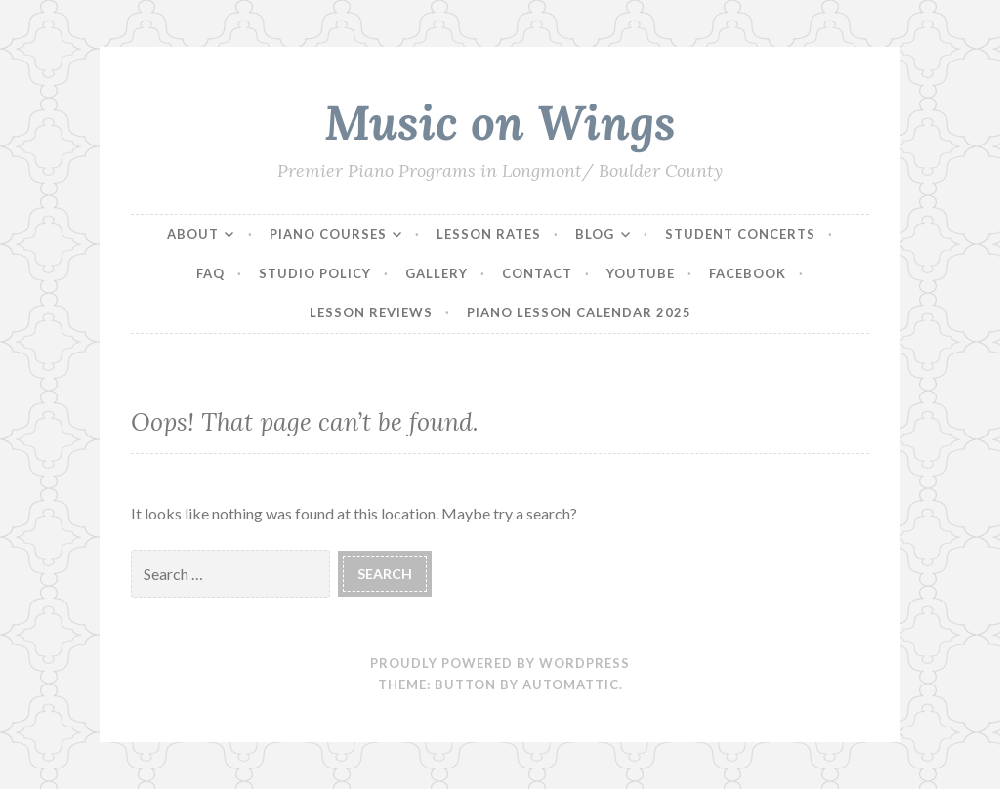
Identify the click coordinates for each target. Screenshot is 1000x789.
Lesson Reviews (371, 312)
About (193, 234)
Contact (537, 273)
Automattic (570, 684)
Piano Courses (328, 234)
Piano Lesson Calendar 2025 (579, 312)
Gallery (436, 273)
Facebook (747, 273)
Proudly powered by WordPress (500, 663)
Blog (594, 234)
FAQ (210, 273)
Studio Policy (315, 273)
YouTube (640, 273)
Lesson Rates (489, 234)
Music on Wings (500, 122)
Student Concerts (740, 234)
